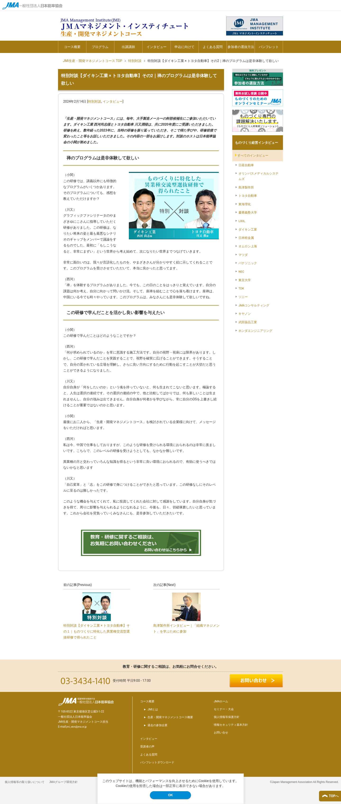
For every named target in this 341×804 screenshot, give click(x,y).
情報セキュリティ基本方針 (231, 724)
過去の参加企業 (157, 725)
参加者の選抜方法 (241, 47)
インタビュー (156, 47)
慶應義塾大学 (247, 212)
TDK (241, 288)
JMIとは (153, 709)
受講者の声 (147, 746)
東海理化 (244, 204)
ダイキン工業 (247, 229)
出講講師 (128, 47)
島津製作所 (246, 187)
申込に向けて (184, 47)
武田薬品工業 (247, 322)
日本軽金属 (246, 238)
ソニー (243, 297)
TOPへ (334, 796)
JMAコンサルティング (253, 305)
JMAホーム (221, 701)
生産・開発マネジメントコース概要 (170, 717)
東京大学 (244, 280)
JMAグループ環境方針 (63, 782)
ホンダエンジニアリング (255, 330)
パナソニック (247, 263)
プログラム (100, 47)
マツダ (243, 255)
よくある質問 (213, 47)
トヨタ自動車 (247, 195)
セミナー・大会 (224, 709)
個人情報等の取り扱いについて (25, 782)
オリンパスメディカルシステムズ (258, 176)
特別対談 (94, 101)
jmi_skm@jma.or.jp (77, 726)
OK (170, 795)
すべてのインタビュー (253, 155)
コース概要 (72, 47)
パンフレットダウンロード (157, 762)
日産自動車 (246, 165)
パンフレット (269, 47)
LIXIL (241, 221)
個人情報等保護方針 (226, 717)
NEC (241, 271)
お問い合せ (221, 732)
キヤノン (244, 313)
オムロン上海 (247, 246)
